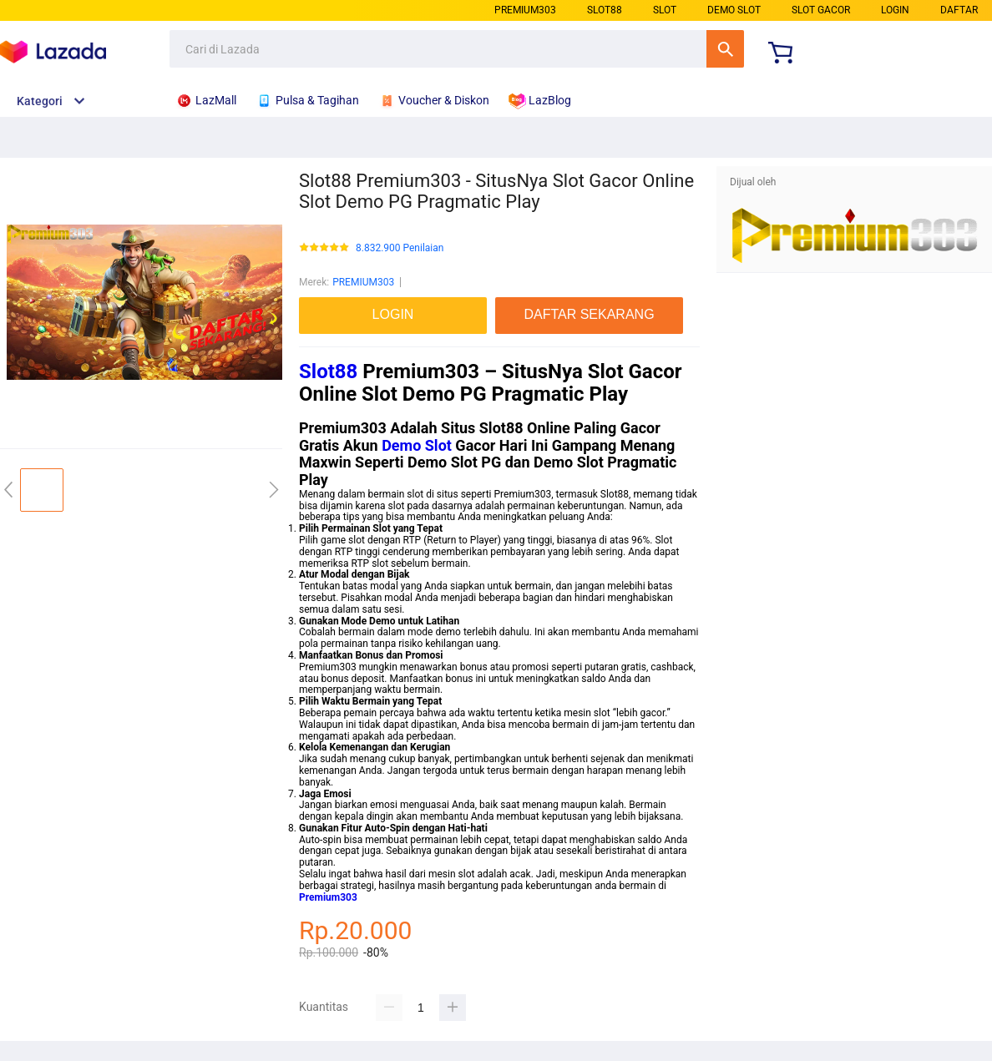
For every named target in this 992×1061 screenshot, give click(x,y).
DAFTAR (959, 10)
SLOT (664, 10)
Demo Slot (417, 445)
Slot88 (328, 371)
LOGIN (895, 10)
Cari (725, 49)
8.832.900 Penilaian (399, 248)
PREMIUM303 (525, 10)
